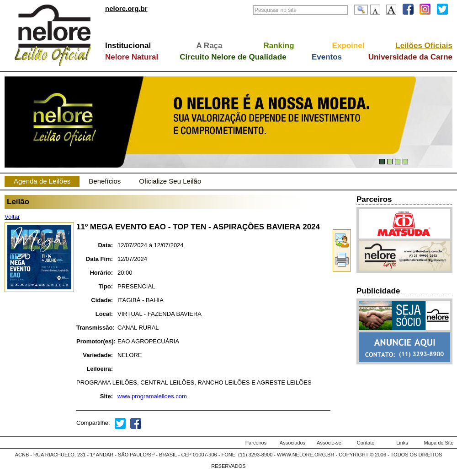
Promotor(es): (94, 341)
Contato (366, 442)
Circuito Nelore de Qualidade (233, 57)
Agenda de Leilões (42, 181)
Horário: (101, 272)
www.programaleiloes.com (152, 396)
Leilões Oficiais (423, 45)
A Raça (209, 45)
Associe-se (329, 442)
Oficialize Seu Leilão (170, 181)
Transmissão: (94, 327)
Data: (105, 245)
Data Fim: (99, 258)
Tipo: (105, 286)
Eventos (327, 57)
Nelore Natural (131, 57)
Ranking (278, 45)
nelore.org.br (126, 8)
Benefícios (105, 181)
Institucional (128, 45)
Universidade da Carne (410, 57)
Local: (104, 313)
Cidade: (102, 300)
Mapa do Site (439, 442)
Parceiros (255, 442)
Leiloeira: (99, 368)
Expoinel (348, 45)
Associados (292, 442)
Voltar (12, 216)
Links (402, 442)
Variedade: (98, 355)
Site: (106, 396)
